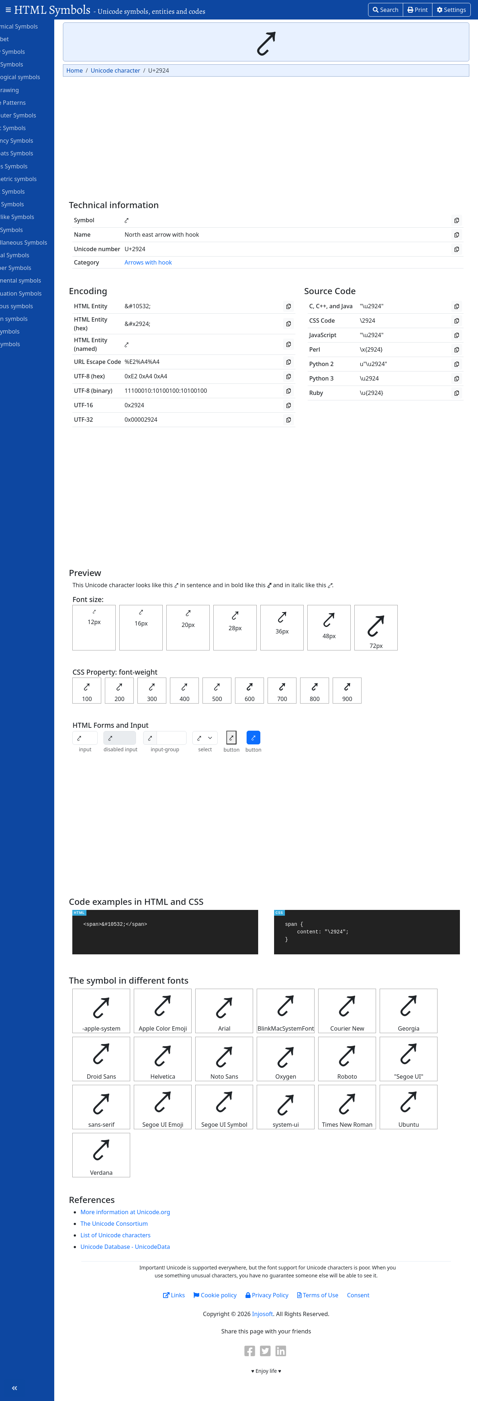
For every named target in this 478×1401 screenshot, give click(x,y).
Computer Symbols (35, 115)
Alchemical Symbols (36, 26)
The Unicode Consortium (142, 1224)
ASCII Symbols (29, 64)
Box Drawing (27, 89)
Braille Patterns (30, 102)
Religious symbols (34, 305)
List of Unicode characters (144, 1235)
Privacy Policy (281, 1295)
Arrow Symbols (30, 51)
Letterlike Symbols (34, 216)
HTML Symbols (109, 9)
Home (103, 70)
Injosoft (276, 1314)
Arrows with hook (177, 262)
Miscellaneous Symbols (41, 242)
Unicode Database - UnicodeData (154, 1247)
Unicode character (144, 70)
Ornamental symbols (38, 280)
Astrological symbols (37, 76)
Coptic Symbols (30, 127)
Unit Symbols (27, 343)
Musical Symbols (32, 254)
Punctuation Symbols (38, 293)
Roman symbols (31, 318)
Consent (373, 1295)
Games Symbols (31, 166)
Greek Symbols (30, 191)
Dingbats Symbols (34, 153)
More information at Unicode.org (154, 1212)
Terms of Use (332, 1295)
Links (188, 1295)
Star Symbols (27, 331)
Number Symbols (33, 267)
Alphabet (22, 38)
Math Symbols (29, 229)
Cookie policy (229, 1295)
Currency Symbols (34, 140)
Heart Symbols (29, 203)
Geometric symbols (35, 178)
